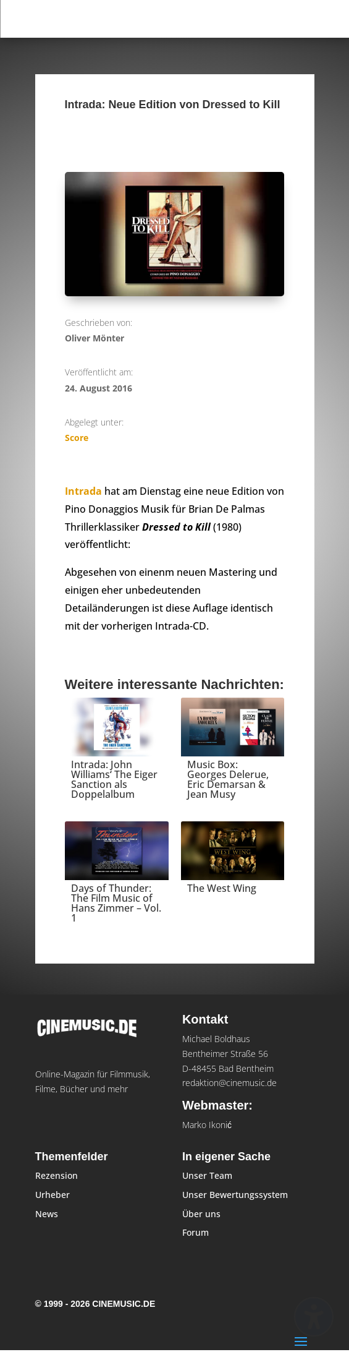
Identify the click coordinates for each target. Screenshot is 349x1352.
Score (76, 437)
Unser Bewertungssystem (235, 1194)
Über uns (201, 1214)
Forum (195, 1232)
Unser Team (207, 1175)
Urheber (52, 1194)
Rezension (56, 1175)
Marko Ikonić (207, 1125)
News (46, 1214)
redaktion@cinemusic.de (229, 1083)
